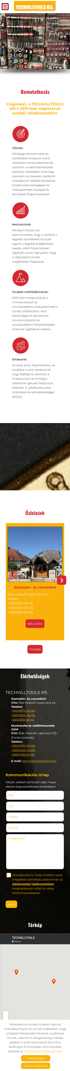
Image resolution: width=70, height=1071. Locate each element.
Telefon (19, 817)
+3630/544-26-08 (23, 715)
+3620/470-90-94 (23, 710)
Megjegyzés (17, 838)
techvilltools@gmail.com (39, 761)
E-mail (19, 827)
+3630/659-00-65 (22, 719)
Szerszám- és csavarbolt (35, 587)
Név (17, 795)
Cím (11, 806)
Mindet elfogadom (36, 1065)
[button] (61, 580)
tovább (35, 649)
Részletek (35, 624)
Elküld (11, 904)
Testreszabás (35, 1058)
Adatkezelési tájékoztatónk (43, 1051)
